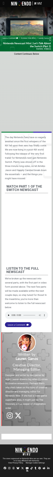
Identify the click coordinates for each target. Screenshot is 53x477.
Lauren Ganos (44, 38)
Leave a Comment (10, 38)
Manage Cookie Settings (35, 463)
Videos (47, 48)
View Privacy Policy (15, 463)
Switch (39, 48)
